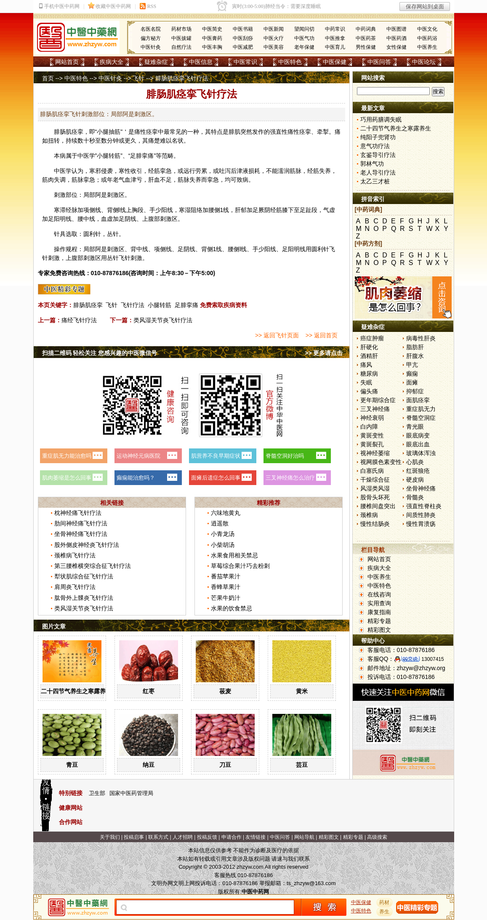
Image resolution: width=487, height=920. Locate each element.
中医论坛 (424, 61)
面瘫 (412, 382)
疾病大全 (111, 61)
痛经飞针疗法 (79, 320)
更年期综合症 (378, 400)
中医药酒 (396, 38)
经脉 (71, 210)
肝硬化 (369, 347)
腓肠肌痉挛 (88, 305)
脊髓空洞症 (421, 417)
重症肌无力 (421, 409)
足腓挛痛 (186, 305)
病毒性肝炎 (421, 338)
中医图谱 (396, 29)
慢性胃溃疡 (421, 523)
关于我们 (110, 837)
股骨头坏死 (375, 497)
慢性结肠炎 (375, 523)
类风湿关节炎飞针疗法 (162, 320)
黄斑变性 (372, 435)
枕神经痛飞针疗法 (77, 512)
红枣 (148, 691)
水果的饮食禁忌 (231, 608)
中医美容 (273, 47)
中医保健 (334, 61)
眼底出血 (418, 444)
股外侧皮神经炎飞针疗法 (86, 544)
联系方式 (158, 837)
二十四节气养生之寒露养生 (76, 691)
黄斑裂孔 (372, 444)
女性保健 (396, 47)
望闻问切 (304, 29)
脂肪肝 (415, 347)
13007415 (432, 659)
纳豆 (148, 764)
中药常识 (335, 29)
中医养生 (427, 47)
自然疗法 (181, 47)
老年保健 (304, 47)
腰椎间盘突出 (378, 506)
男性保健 (366, 47)
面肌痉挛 (418, 400)
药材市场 (181, 29)
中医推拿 (335, 38)
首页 (48, 78)
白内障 (369, 426)
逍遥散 (220, 523)
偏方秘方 (151, 38)
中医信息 (201, 61)
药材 (384, 902)
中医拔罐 (181, 38)
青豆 (72, 764)
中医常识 (245, 61)
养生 (384, 912)
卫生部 (97, 793)
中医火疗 (273, 38)
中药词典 (366, 29)
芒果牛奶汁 (225, 597)
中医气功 (304, 38)
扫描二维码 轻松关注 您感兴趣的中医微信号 (99, 353)
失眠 (366, 382)
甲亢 (412, 364)
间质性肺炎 (421, 515)
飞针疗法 (132, 305)
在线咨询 (379, 594)
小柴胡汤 (222, 544)
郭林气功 (372, 163)
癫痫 (412, 373)
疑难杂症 (156, 61)
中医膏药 (212, 38)
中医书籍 (243, 29)
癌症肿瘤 (372, 338)
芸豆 (302, 764)
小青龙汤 (222, 533)
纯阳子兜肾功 (378, 137)
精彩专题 (379, 621)
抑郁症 (415, 391)
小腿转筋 (159, 305)
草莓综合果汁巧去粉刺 (240, 565)
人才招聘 (183, 837)
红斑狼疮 (418, 470)
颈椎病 (369, 515)
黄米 (302, 691)
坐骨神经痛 (421, 488)
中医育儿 (335, 47)
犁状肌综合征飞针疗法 (83, 576)
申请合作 (231, 837)
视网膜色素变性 (381, 462)
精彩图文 (379, 629)
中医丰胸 (212, 47)
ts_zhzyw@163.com (311, 883)
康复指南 (379, 612)
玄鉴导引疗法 (378, 154)
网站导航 (304, 837)
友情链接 (255, 837)
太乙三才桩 (375, 181)
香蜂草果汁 (225, 586)
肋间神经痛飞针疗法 (80, 523)
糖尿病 (369, 373)
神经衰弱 (372, 417)
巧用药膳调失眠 (381, 119)
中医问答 (379, 61)
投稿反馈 (207, 837)
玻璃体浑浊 (421, 453)
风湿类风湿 (375, 488)
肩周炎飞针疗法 (75, 586)
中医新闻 (273, 29)
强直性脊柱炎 (424, 506)
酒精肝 (369, 356)
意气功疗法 (375, 146)
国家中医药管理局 (131, 793)
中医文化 (427, 29)
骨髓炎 (415, 497)
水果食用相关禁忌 (234, 555)
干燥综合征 (375, 479)
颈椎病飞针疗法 (75, 555)
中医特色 (290, 61)
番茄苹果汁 (225, 576)
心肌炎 (415, 462)
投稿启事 (134, 837)
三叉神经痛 (375, 409)
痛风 (366, 364)
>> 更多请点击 (324, 353)
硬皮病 (415, 479)
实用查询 (379, 603)
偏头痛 (369, 391)
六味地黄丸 (225, 512)
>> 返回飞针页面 (277, 335)
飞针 (138, 78)
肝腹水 (415, 356)
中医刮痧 (243, 38)
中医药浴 (427, 38)
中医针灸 (151, 47)
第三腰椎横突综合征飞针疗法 (92, 565)
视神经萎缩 (375, 453)
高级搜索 (377, 837)
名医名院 (151, 29)
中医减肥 (243, 47)
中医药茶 (366, 38)
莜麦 (225, 691)
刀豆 (225, 764)
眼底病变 (418, 435)
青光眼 (415, 426)
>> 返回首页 (322, 335)
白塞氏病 (372, 470)
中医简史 (212, 29)
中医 (83, 155)
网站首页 (67, 61)
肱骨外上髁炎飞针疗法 (83, 597)
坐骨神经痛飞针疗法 (80, 533)
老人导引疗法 (378, 172)
